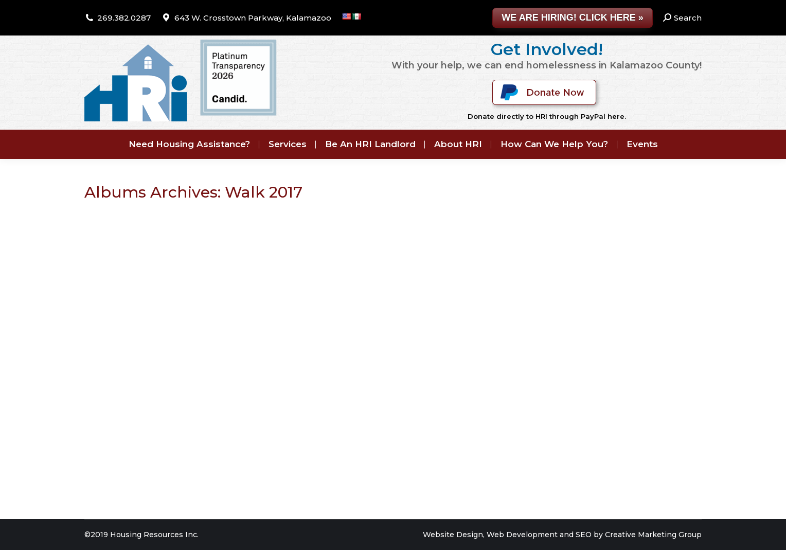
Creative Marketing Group (653, 534)
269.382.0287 (124, 18)
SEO (584, 534)
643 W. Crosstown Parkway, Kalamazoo (252, 18)
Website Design (453, 534)
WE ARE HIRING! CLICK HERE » (572, 17)
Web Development (522, 534)
